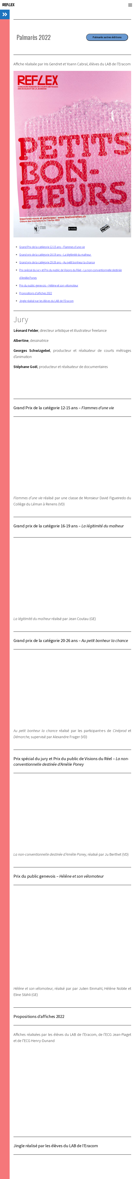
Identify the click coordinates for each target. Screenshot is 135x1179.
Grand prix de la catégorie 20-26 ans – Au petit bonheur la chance (57, 262)
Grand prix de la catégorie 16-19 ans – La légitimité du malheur (55, 254)
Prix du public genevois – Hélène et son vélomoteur (48, 285)
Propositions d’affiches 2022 (35, 293)
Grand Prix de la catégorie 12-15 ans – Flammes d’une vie (52, 247)
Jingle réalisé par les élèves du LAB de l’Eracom (46, 301)
